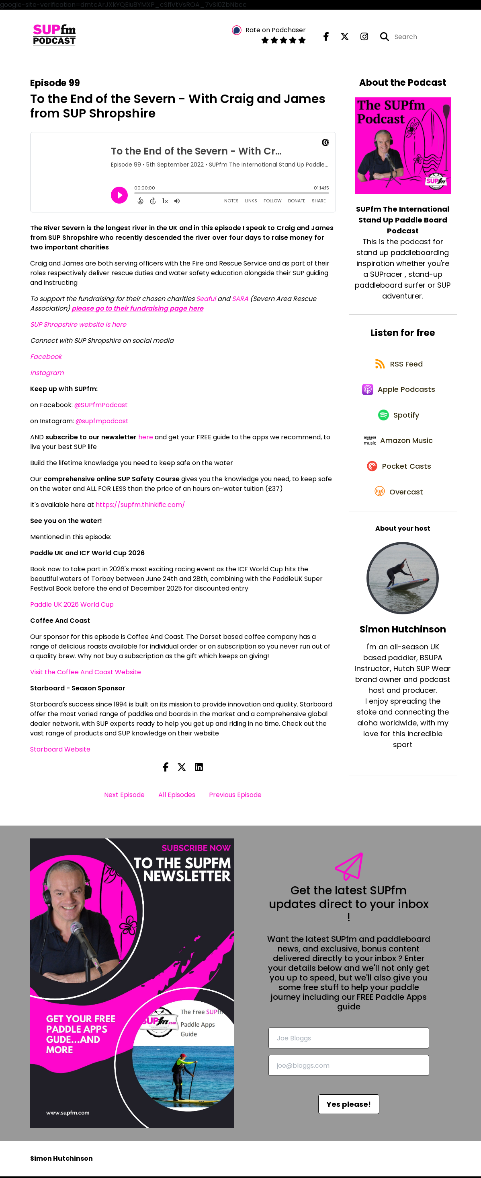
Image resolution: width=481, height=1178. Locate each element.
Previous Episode (235, 796)
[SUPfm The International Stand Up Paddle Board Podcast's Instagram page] (359, 37)
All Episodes (176, 796)
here (145, 438)
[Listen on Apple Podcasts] (398, 396)
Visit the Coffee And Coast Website (85, 673)
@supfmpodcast (102, 422)
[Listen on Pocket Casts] (398, 483)
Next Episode (124, 796)
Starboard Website (60, 751)
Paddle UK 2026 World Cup (72, 606)
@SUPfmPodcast (101, 406)
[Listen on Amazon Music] (398, 454)
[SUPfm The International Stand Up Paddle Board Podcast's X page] (340, 37)
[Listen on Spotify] (398, 425)
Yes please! (349, 1106)
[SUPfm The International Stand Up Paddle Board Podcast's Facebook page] (326, 37)
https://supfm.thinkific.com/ (140, 506)
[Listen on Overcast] (398, 511)
